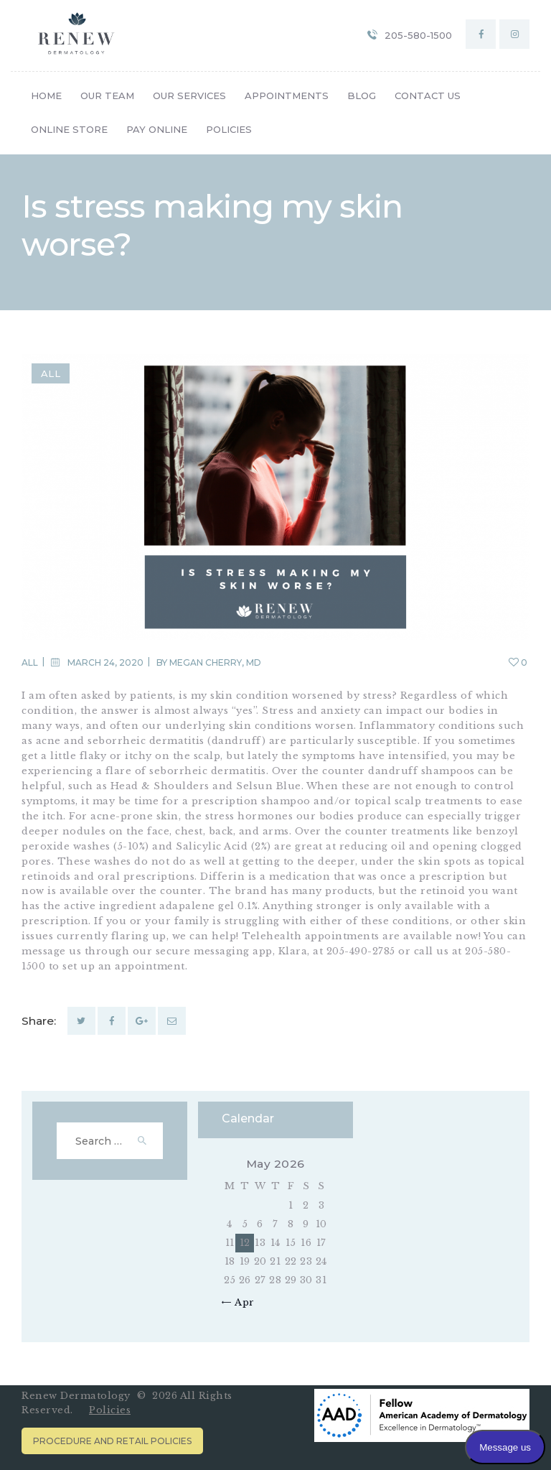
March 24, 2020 (105, 662)
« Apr (241, 1302)
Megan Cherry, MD (215, 662)
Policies (110, 1410)
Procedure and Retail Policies (112, 1441)
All (51, 373)
